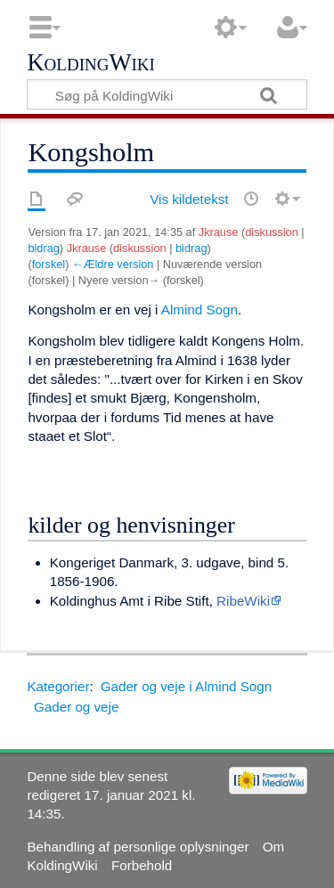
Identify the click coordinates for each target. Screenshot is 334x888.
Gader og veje (76, 706)
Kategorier (58, 686)
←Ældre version (112, 264)
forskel (49, 264)
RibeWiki (243, 600)
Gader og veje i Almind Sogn (187, 686)
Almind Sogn (199, 309)
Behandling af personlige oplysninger (137, 846)
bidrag (43, 248)
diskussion (271, 232)
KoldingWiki (91, 63)
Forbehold (141, 865)
